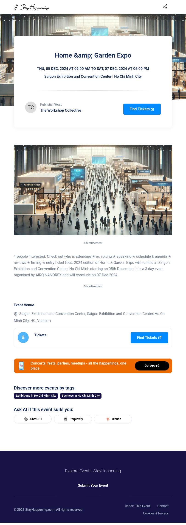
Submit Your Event (93, 485)
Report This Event (137, 506)
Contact (163, 506)
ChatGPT (32, 419)
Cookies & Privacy (156, 513)
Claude (113, 419)
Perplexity (73, 419)
